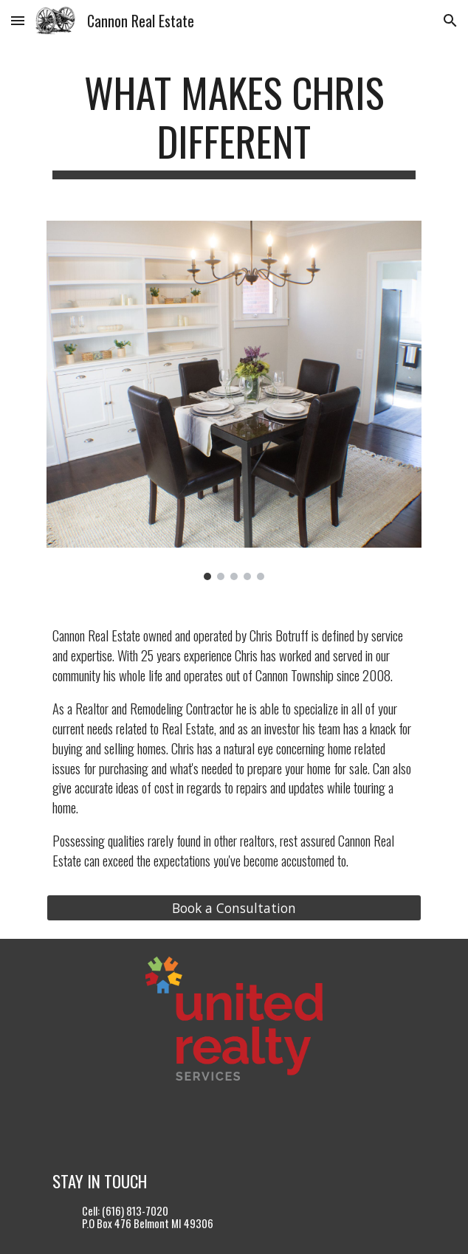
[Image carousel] (234, 400)
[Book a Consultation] (233, 908)
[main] (234, 123)
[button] (17, 20)
